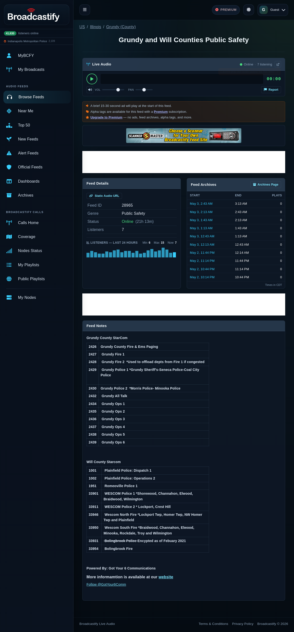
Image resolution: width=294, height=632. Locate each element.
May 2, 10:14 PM (202, 277)
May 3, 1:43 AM (201, 220)
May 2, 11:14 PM (202, 261)
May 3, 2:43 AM (201, 203)
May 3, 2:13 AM (201, 212)
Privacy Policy (243, 624)
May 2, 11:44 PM (202, 252)
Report (271, 89)
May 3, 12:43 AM (202, 236)
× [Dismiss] (277, 72)
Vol (97, 89)
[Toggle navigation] (84, 9)
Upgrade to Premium (106, 117)
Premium (161, 112)
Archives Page (265, 184)
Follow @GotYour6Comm (106, 584)
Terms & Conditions (213, 624)
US (82, 27)
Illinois (95, 27)
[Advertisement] (183, 162)
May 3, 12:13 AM (202, 244)
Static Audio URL (104, 196)
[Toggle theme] (248, 9)
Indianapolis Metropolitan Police (27, 41)
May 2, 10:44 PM (202, 269)
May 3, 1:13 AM (201, 228)
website (166, 577)
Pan (131, 89)
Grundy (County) (121, 27)
